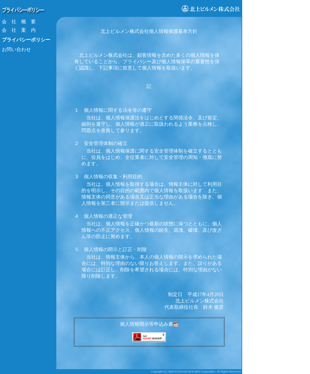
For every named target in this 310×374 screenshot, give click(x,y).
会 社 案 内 (19, 30)
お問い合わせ (16, 49)
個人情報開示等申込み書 (149, 324)
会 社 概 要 (19, 21)
